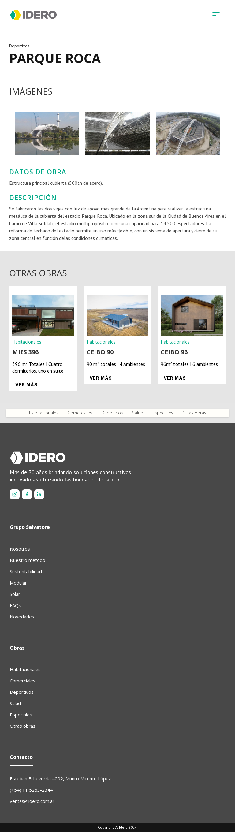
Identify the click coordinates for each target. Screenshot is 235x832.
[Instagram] (15, 494)
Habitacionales (43, 413)
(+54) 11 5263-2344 (31, 790)
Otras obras (194, 413)
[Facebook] (27, 494)
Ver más (26, 384)
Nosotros (20, 549)
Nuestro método (27, 560)
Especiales (162, 413)
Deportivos (112, 413)
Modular (18, 583)
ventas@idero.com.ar (32, 801)
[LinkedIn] (39, 494)
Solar (15, 594)
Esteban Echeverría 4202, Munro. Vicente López (60, 778)
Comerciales (80, 413)
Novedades (22, 617)
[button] (216, 12)
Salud (137, 413)
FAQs (15, 605)
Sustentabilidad (26, 571)
